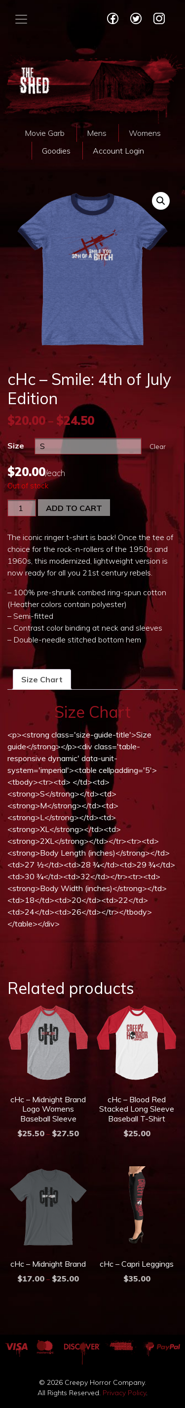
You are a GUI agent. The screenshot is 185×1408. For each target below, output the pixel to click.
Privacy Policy (124, 1392)
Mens (97, 133)
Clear (157, 446)
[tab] (42, 679)
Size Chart (42, 679)
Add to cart (74, 508)
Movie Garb (45, 133)
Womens (145, 133)
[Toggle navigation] (21, 19)
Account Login (118, 151)
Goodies (56, 151)
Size (15, 445)
